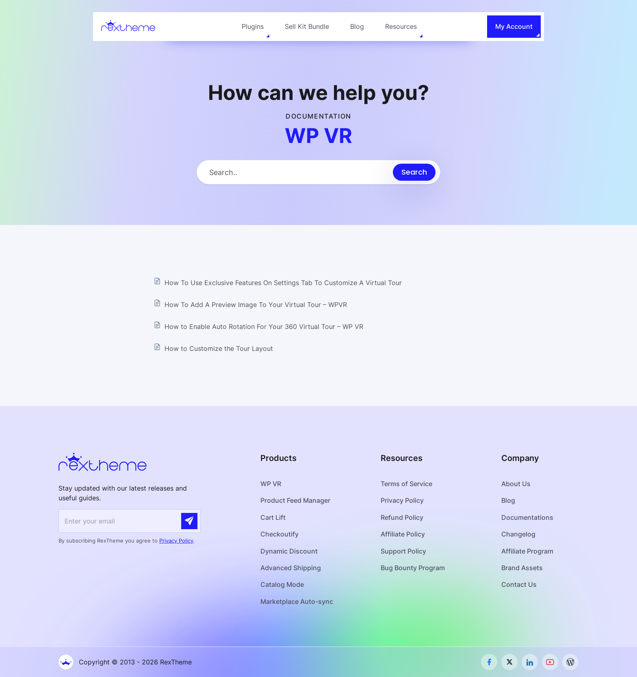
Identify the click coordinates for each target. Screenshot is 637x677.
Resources (401, 26)
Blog (357, 26)
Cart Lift (273, 517)
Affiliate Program (527, 551)
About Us (516, 484)
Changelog (518, 534)
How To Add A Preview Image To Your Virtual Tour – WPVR (256, 305)
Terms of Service (406, 484)
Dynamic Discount (289, 551)
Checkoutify (279, 534)
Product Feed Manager (295, 500)
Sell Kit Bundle (307, 26)
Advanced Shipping (290, 568)
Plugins (253, 26)
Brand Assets (522, 568)
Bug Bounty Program (413, 568)
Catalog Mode (282, 584)
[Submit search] (414, 172)
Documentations (527, 517)
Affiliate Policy (403, 534)
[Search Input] (295, 172)
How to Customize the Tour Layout (219, 348)
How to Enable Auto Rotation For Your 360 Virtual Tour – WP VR (264, 326)
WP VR (270, 484)
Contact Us (519, 584)
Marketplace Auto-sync (296, 601)
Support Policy (404, 551)
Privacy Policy (176, 540)
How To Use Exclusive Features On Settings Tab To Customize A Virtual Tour (283, 283)
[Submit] (189, 521)
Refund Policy (402, 517)
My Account (514, 26)
